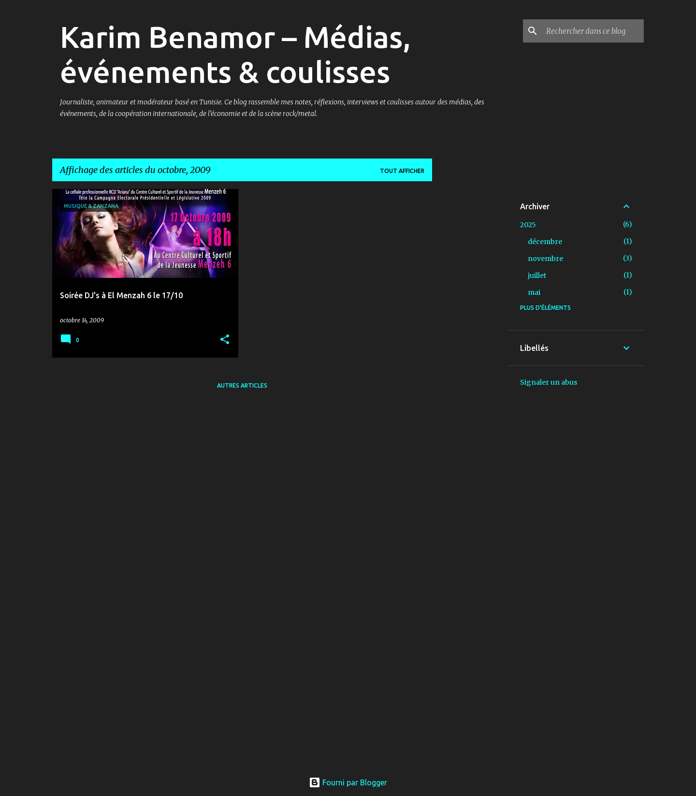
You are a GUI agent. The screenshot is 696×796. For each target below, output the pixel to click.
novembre (545, 258)
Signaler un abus (548, 382)
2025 (528, 224)
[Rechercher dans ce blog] (593, 31)
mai (534, 292)
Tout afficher (402, 171)
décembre (545, 241)
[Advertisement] (470, 334)
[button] (225, 340)
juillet (537, 275)
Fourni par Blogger (348, 782)
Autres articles (242, 385)
